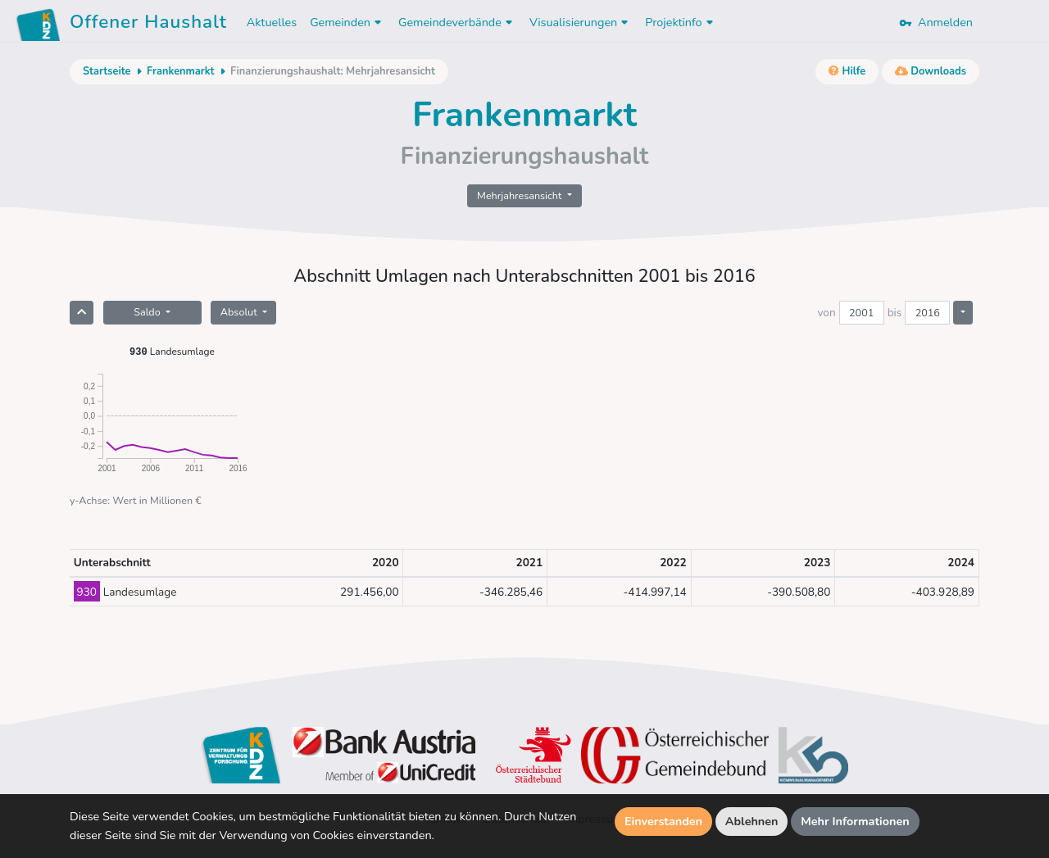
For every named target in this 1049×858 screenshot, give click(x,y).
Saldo (148, 312)
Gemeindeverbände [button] (457, 22)
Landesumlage (172, 351)
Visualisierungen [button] (580, 22)
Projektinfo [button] (680, 22)
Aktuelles (272, 22)
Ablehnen (752, 821)
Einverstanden (663, 821)
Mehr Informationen (855, 821)
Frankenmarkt (180, 71)
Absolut (240, 312)
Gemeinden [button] (347, 22)
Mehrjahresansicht (521, 195)
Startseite (106, 71)
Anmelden (936, 22)
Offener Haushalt (148, 24)
